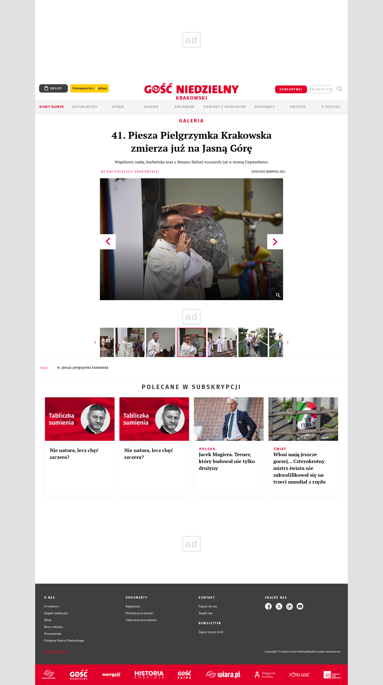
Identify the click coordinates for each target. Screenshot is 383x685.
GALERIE (151, 107)
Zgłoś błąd (55, 651)
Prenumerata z (90, 88)
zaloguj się (321, 89)
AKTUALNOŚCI (84, 107)
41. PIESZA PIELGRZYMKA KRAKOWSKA (82, 368)
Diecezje (298, 107)
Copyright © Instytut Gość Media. (285, 651)
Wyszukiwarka (339, 88)
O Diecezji (330, 107)
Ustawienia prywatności (141, 620)
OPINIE (118, 107)
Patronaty (265, 107)
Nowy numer (51, 107)
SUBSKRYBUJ (290, 89)
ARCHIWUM (184, 107)
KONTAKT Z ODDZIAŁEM (224, 107)
